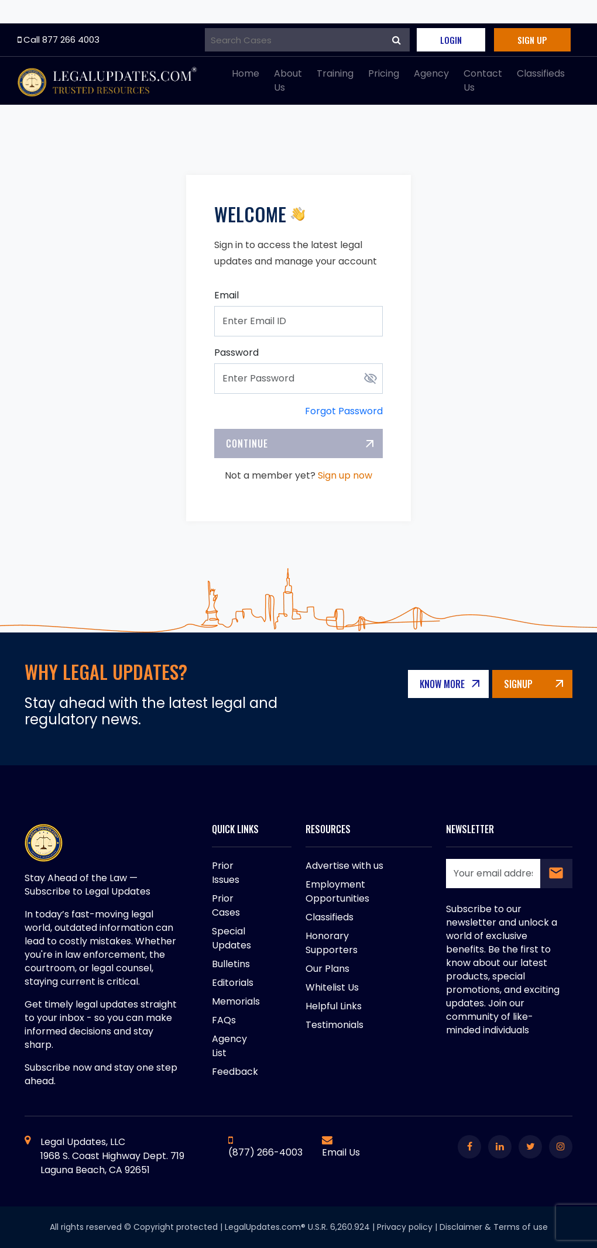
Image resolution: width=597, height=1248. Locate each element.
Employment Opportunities (337, 891)
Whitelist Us (332, 987)
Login (451, 39)
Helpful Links (334, 1006)
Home (245, 73)
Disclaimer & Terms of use (494, 1227)
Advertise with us (344, 865)
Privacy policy (405, 1227)
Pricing (383, 73)
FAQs (224, 1020)
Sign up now (345, 475)
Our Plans (327, 968)
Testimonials (334, 1025)
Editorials (232, 982)
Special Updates (231, 938)
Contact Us (483, 80)
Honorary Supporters (332, 943)
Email (226, 295)
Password (236, 352)
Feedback (235, 1071)
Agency (431, 73)
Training (335, 73)
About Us (288, 80)
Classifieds (541, 73)
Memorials (236, 1001)
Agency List (229, 1046)
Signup (518, 684)
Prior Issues (225, 872)
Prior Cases (226, 905)
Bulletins (231, 964)
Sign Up (532, 39)
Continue (247, 443)
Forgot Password (344, 411)
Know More (442, 684)
